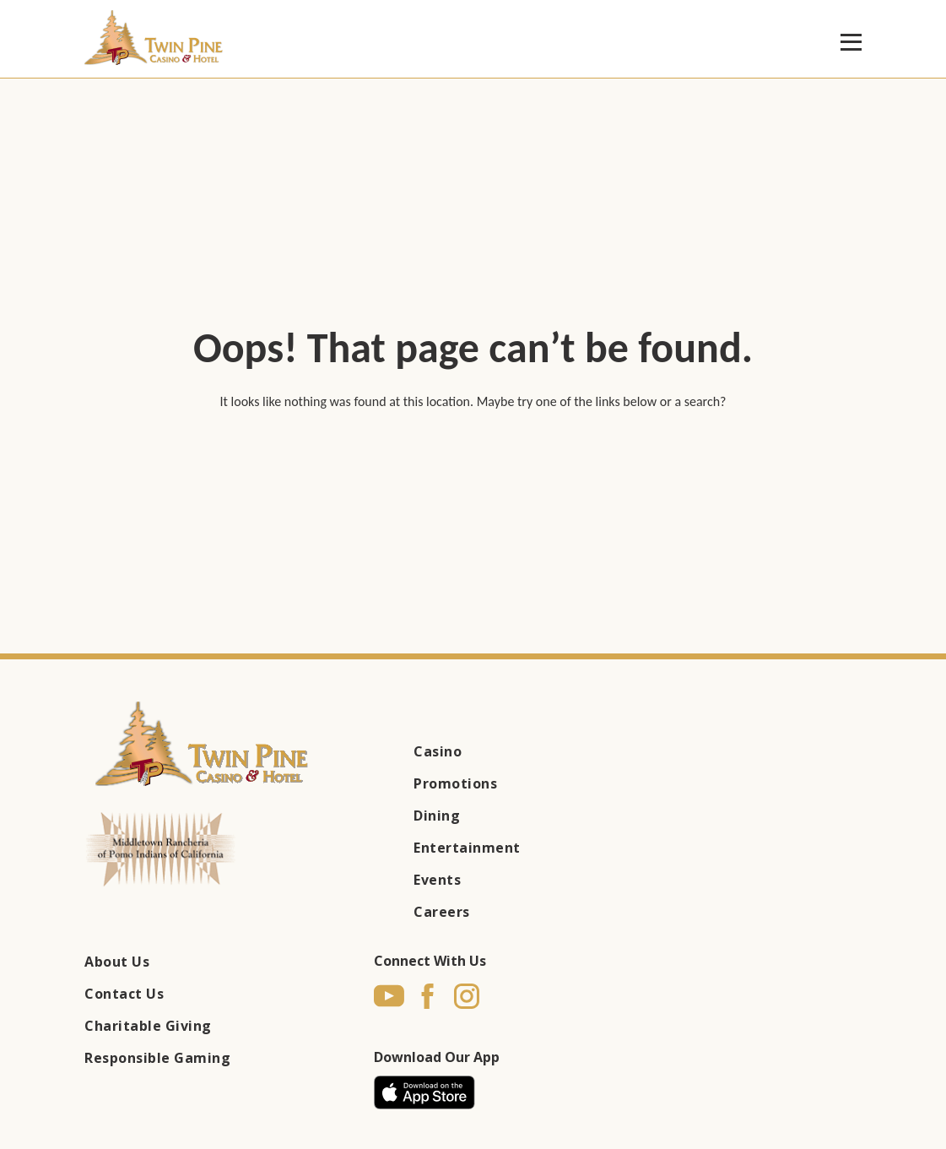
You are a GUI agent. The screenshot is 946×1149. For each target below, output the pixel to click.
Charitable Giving (148, 1025)
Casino (438, 751)
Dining (437, 815)
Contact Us (124, 993)
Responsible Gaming (157, 1058)
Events (437, 879)
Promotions (455, 783)
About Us (116, 961)
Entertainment (467, 847)
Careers (442, 911)
